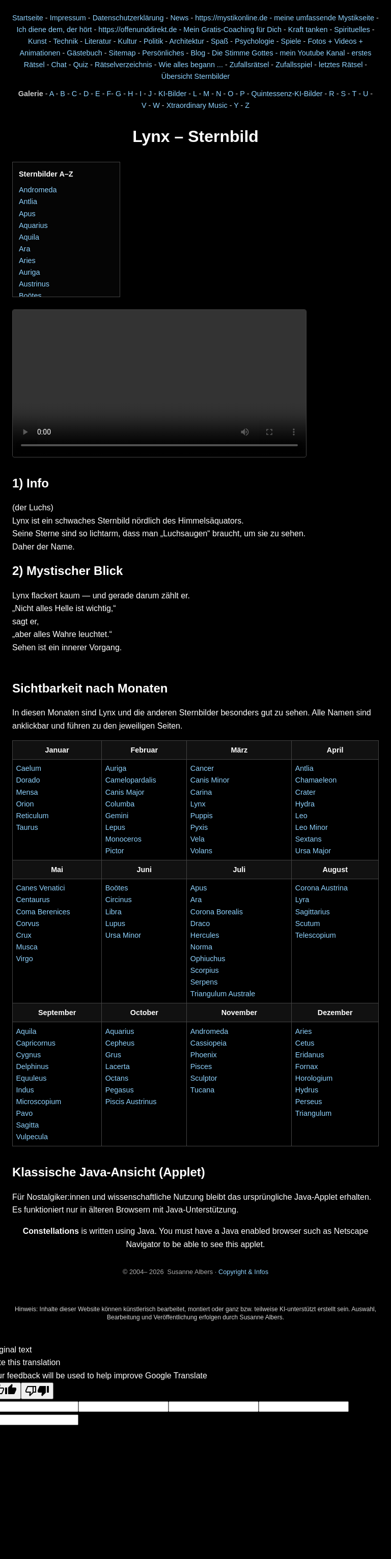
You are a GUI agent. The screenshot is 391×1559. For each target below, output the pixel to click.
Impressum (68, 18)
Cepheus (120, 1043)
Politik (153, 41)
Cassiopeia (208, 1043)
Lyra (302, 900)
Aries (27, 260)
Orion (25, 804)
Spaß (219, 41)
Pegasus (119, 1090)
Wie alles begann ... (191, 65)
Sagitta (27, 1125)
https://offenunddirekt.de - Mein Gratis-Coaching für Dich (190, 29)
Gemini (117, 816)
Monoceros (123, 839)
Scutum (307, 923)
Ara (24, 249)
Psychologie (254, 41)
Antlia (28, 201)
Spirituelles (352, 29)
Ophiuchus (208, 959)
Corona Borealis (216, 912)
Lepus (115, 827)
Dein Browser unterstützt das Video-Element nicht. (159, 383)
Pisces (201, 1066)
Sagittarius (312, 912)
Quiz (81, 65)
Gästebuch (84, 53)
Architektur (186, 41)
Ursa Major (313, 851)
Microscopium (38, 1102)
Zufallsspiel (293, 65)
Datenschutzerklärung (128, 18)
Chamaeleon (316, 780)
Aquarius (33, 225)
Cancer (202, 768)
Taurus (27, 827)
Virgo (24, 959)
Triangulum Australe (222, 994)
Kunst (37, 41)
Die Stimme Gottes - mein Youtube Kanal (278, 53)
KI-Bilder (172, 94)
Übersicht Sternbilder (195, 76)
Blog (197, 53)
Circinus (118, 900)
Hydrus (307, 1090)
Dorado (28, 780)
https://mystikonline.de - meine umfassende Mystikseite (284, 18)
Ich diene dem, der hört (54, 29)
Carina (201, 792)
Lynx (198, 804)
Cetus (305, 1043)
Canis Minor (210, 780)
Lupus (115, 923)
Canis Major (125, 792)
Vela (197, 839)
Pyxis (199, 827)
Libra (113, 912)
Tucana (202, 1090)
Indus (25, 1090)
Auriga (29, 272)
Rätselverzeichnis (123, 65)
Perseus (308, 1102)
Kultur (127, 41)
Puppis (201, 816)
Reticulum (32, 816)
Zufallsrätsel (249, 65)
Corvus (27, 923)
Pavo (24, 1113)
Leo (301, 816)
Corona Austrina (321, 888)
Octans (117, 1078)
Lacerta (117, 1066)
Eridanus (309, 1055)
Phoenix (203, 1055)
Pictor (114, 851)
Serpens (204, 982)
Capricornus (35, 1043)
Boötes (30, 296)
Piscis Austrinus (131, 1102)
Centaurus (32, 900)
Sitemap (122, 53)
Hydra (305, 804)
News (179, 18)
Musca (26, 947)
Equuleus (31, 1078)
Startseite (27, 18)
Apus (27, 214)
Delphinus (32, 1066)
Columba (120, 804)
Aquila (29, 237)
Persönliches (163, 53)
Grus (113, 1055)
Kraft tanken (308, 29)
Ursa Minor (123, 935)
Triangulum (313, 1113)
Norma (201, 947)
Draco (200, 923)
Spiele (291, 41)
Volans (201, 851)
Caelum (28, 768)
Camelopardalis (130, 780)
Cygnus (28, 1055)
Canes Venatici (40, 888)
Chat (58, 65)
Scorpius (204, 970)
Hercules (204, 935)
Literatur (98, 41)
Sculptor (203, 1078)
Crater (305, 792)
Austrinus (34, 284)
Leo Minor (311, 827)
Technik (65, 41)
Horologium (314, 1078)
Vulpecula (32, 1137)
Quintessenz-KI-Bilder (287, 94)
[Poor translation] (37, 1390)
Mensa (27, 792)
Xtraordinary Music (197, 105)
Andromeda (38, 190)
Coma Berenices (43, 912)
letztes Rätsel (342, 65)
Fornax (306, 1066)
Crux (23, 935)
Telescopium (315, 935)
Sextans (308, 839)
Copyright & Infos (243, 1272)
